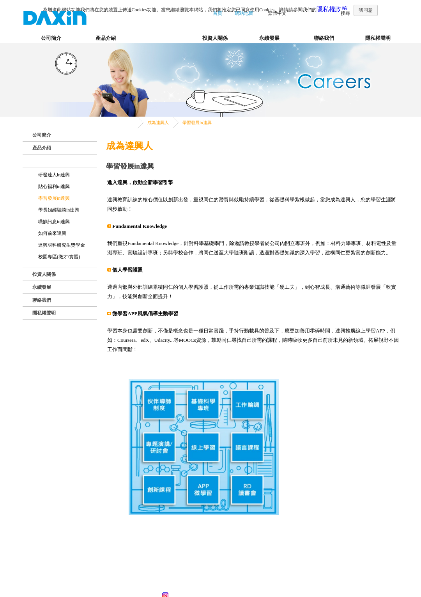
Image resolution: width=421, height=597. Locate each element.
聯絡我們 (324, 38)
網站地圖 (244, 13)
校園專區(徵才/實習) (59, 256)
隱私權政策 (332, 9)
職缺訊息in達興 (54, 221)
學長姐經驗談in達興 (58, 210)
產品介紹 (106, 38)
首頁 (217, 13)
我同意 (366, 10)
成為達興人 (160, 38)
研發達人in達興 (54, 175)
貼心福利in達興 (54, 186)
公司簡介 (51, 38)
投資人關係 (215, 38)
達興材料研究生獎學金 (61, 245)
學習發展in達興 (197, 122)
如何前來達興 (52, 233)
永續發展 (269, 38)
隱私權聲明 (378, 38)
